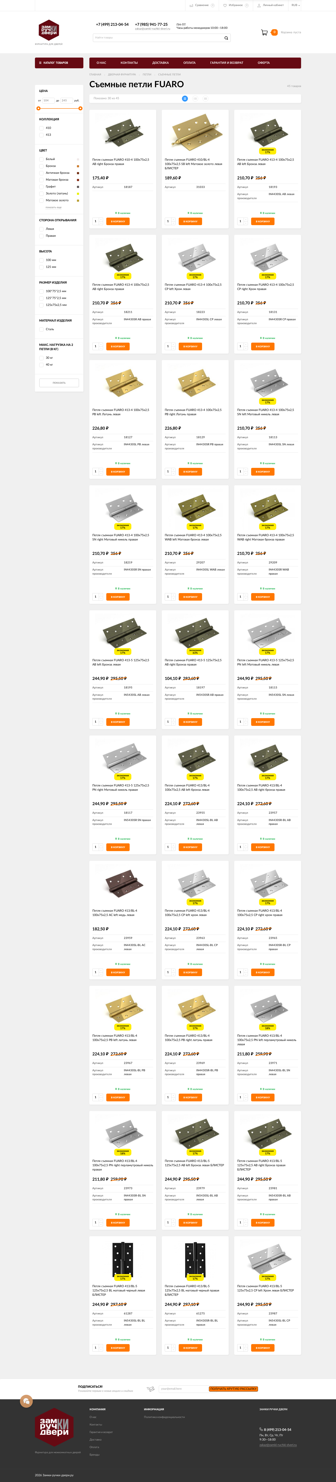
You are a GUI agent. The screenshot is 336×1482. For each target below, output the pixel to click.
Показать (59, 383)
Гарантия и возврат (226, 62)
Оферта (264, 62)
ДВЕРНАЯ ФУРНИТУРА (122, 74)
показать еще (54, 207)
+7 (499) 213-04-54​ (112, 25)
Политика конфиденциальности (164, 1417)
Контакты (129, 62)
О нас (101, 62)
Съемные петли (169, 74)
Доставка (160, 62)
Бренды (94, 1454)
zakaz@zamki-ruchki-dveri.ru (152, 28)
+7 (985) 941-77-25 (151, 25)
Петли (147, 74)
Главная (95, 74)
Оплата (189, 62)
